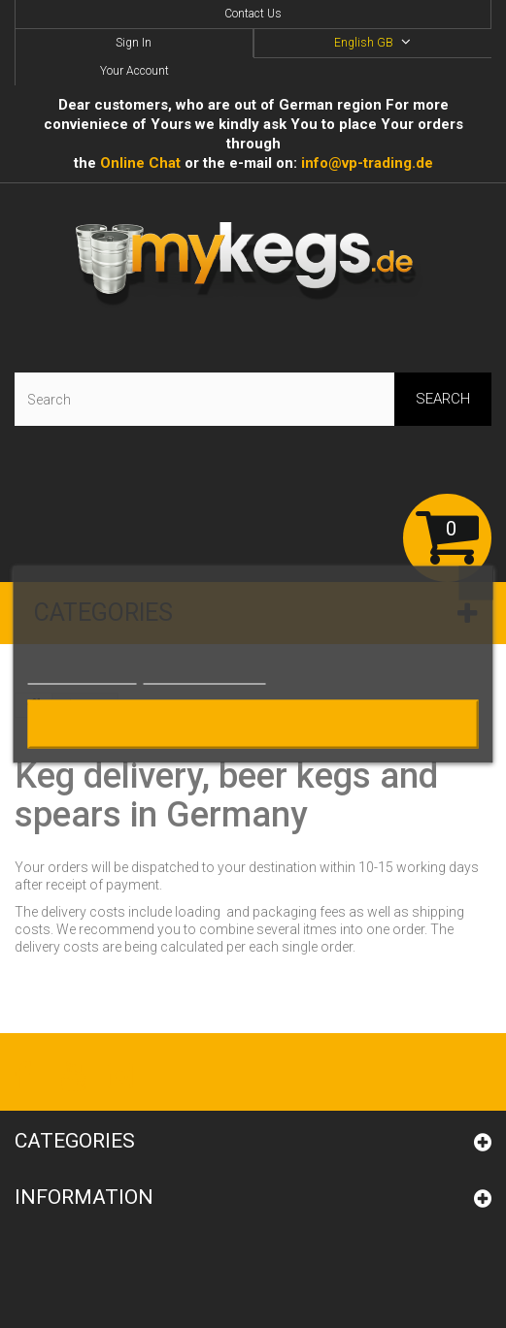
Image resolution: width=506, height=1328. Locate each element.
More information (82, 674)
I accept (253, 723)
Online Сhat (140, 163)
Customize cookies (205, 674)
